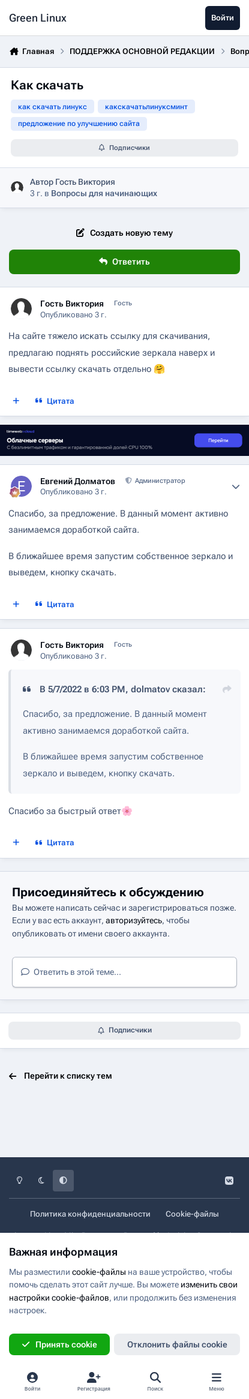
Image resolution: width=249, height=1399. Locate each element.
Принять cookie (59, 1344)
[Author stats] (235, 486)
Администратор (159, 481)
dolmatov (150, 689)
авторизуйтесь (134, 920)
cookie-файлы (99, 1272)
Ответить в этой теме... (71, 972)
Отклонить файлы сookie (177, 1344)
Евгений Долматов (77, 481)
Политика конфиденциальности (90, 1213)
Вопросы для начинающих (104, 193)
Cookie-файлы (192, 1213)
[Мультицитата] (16, 401)
